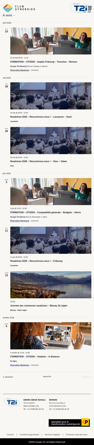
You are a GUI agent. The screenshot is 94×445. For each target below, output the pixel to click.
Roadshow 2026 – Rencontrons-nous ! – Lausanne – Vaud (41, 117)
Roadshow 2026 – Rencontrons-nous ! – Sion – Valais (38, 161)
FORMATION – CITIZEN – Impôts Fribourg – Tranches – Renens (43, 62)
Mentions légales (52, 434)
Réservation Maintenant (20, 70)
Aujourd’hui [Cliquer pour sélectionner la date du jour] (47, 377)
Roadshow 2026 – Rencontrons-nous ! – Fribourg (36, 261)
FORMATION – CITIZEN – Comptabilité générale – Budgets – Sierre (45, 212)
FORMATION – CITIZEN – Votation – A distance (35, 356)
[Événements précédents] (8, 377)
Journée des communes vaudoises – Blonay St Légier (39, 305)
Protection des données (76, 434)
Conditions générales (29, 434)
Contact (10, 434)
